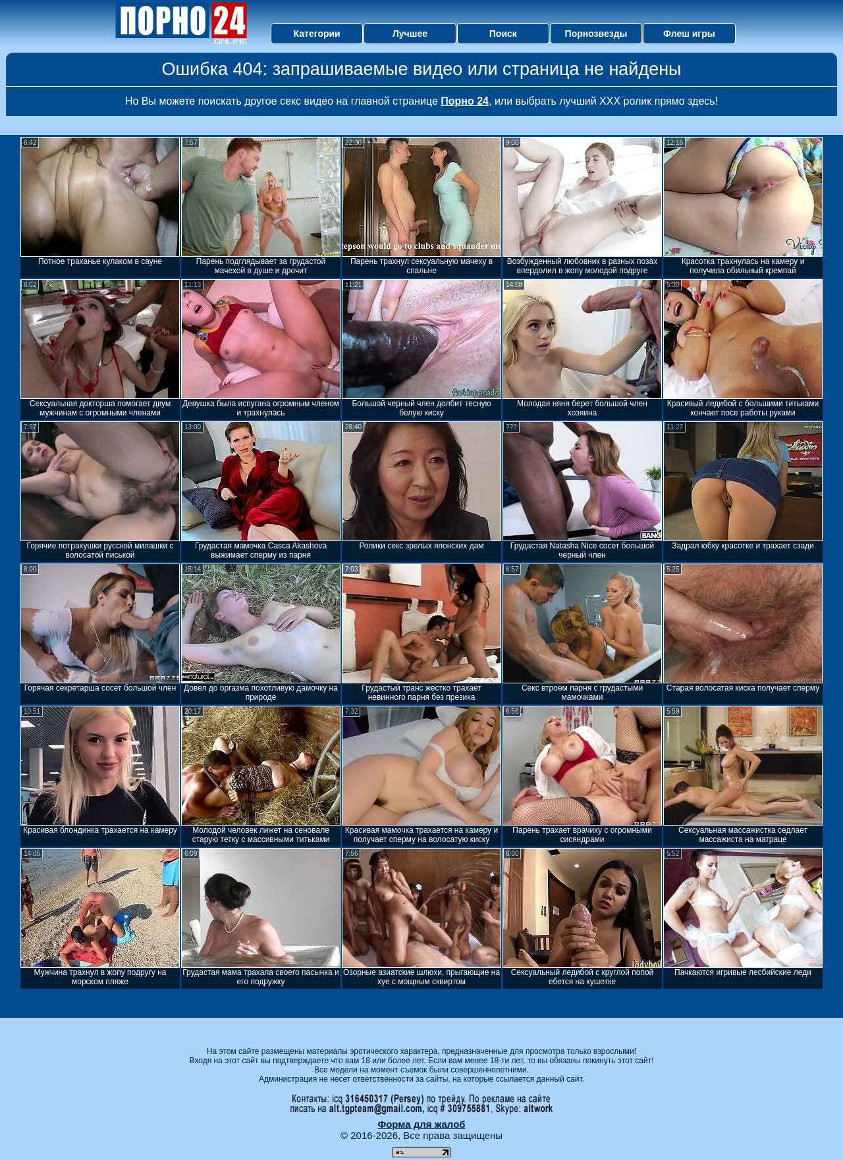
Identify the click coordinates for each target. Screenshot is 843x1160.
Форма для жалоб (421, 1124)
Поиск (503, 33)
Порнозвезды (596, 33)
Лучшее (410, 33)
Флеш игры (689, 33)
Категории (317, 33)
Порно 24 (465, 101)
